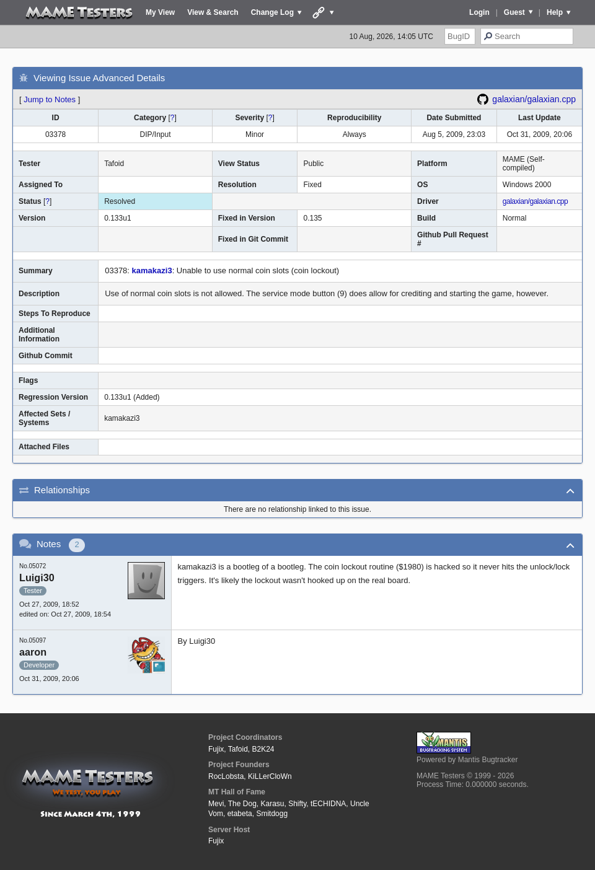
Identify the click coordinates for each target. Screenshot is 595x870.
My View (160, 12)
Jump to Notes (50, 99)
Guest (514, 12)
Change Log (272, 12)
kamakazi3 (152, 270)
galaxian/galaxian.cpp (534, 99)
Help (555, 12)
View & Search (213, 12)
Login (479, 12)
